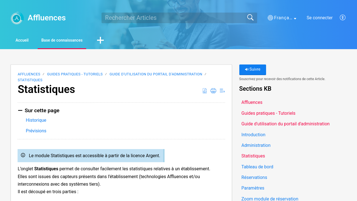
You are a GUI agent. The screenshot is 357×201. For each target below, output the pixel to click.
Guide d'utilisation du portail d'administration (156, 75)
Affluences (29, 75)
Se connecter (319, 17)
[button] (282, 18)
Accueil (27, 40)
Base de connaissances (78, 40)
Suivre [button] (252, 70)
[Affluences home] (17, 18)
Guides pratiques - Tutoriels (75, 75)
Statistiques (30, 81)
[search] (179, 18)
